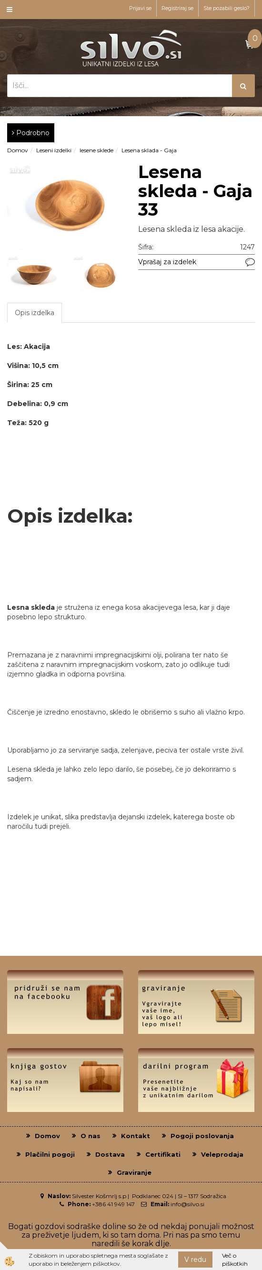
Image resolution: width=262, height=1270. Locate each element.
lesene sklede (96, 150)
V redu (195, 1259)
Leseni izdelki (53, 150)
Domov (17, 150)
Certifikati (163, 1154)
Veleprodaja (222, 1154)
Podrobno (31, 133)
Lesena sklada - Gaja (149, 150)
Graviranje (134, 1172)
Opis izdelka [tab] (34, 312)
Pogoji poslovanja (202, 1136)
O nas (91, 1136)
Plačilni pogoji (50, 1154)
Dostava (110, 1154)
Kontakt (135, 1136)
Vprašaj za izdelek (167, 262)
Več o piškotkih (235, 1259)
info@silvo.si (187, 1204)
